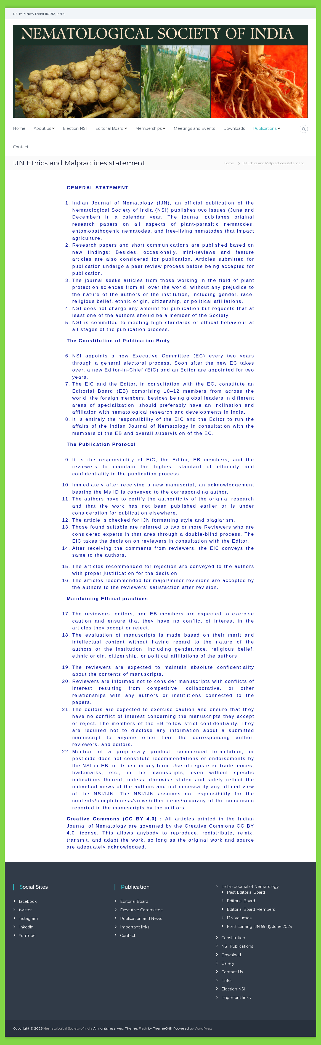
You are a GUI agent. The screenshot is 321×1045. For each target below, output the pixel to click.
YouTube (27, 935)
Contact (20, 146)
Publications (265, 128)
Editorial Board (109, 128)
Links (226, 980)
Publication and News (141, 918)
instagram (28, 918)
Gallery (227, 963)
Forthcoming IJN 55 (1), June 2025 (259, 926)
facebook (28, 901)
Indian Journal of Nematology (250, 886)
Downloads (234, 128)
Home (19, 128)
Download (231, 954)
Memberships (148, 128)
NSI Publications (237, 946)
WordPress (203, 1028)
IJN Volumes (239, 917)
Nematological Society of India (67, 1028)
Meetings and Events (194, 128)
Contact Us (232, 971)
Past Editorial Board (246, 892)
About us (42, 128)
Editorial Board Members (251, 909)
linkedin (26, 927)
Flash (143, 1028)
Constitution (233, 937)
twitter (25, 909)
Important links (134, 927)
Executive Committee (141, 909)
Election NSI (75, 128)
